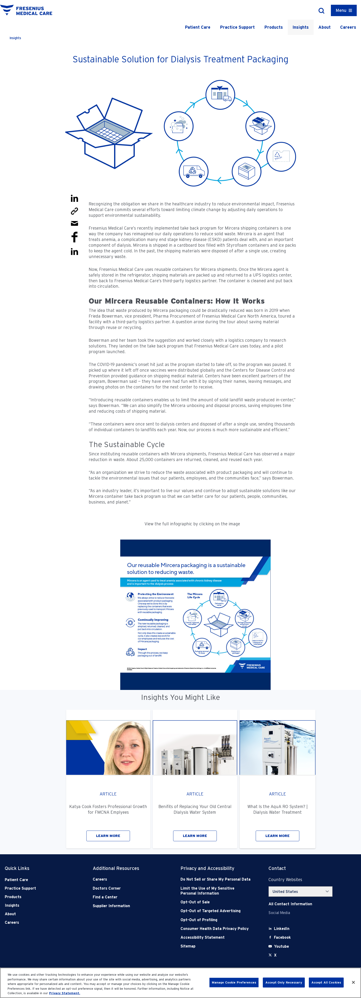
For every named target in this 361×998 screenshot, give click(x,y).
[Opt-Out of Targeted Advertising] (215, 910)
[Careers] (128, 879)
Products (273, 27)
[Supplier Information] (128, 905)
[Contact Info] (290, 903)
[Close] (353, 982)
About (324, 27)
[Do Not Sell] (215, 879)
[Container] (344, 10)
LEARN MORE (108, 836)
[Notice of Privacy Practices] (215, 891)
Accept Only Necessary (283, 982)
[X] (275, 955)
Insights (300, 27)
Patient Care (197, 27)
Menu (341, 10)
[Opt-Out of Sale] (215, 902)
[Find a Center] (128, 897)
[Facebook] (282, 937)
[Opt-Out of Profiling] (215, 919)
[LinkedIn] (281, 928)
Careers (348, 27)
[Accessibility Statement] (215, 937)
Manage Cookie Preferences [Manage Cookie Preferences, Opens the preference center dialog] (234, 982)
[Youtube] (281, 946)
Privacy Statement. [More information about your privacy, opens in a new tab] (64, 993)
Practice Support (237, 27)
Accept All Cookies (326, 982)
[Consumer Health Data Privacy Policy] (215, 928)
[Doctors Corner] (128, 888)
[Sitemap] (215, 946)
